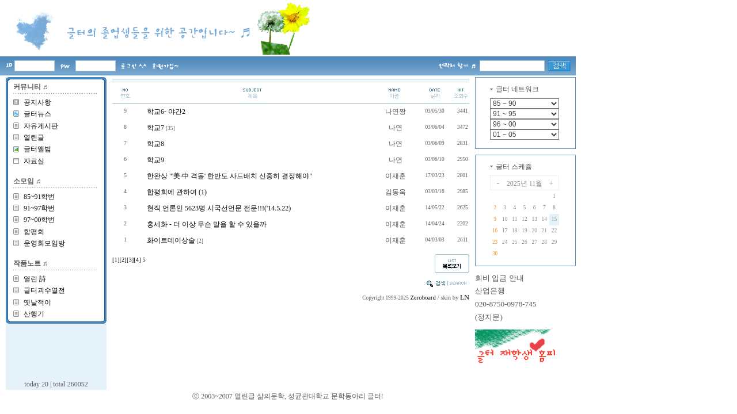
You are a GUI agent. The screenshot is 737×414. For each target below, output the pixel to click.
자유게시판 (41, 126)
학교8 (155, 144)
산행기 (34, 314)
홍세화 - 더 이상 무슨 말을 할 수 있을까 (207, 224)
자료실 (34, 161)
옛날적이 (37, 302)
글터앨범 (37, 149)
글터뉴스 (37, 114)
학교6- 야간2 (166, 112)
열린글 (34, 137)
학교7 (155, 128)
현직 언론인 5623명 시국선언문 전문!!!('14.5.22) (219, 208)
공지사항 (37, 102)
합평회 (34, 232)
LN (464, 297)
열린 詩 (35, 279)
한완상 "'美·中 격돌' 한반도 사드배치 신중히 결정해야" (229, 176)
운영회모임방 (44, 243)
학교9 (155, 160)
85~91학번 (39, 197)
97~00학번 (39, 220)
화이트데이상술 (171, 240)
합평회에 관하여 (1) (177, 192)
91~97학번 (39, 208)
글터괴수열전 (44, 290)
